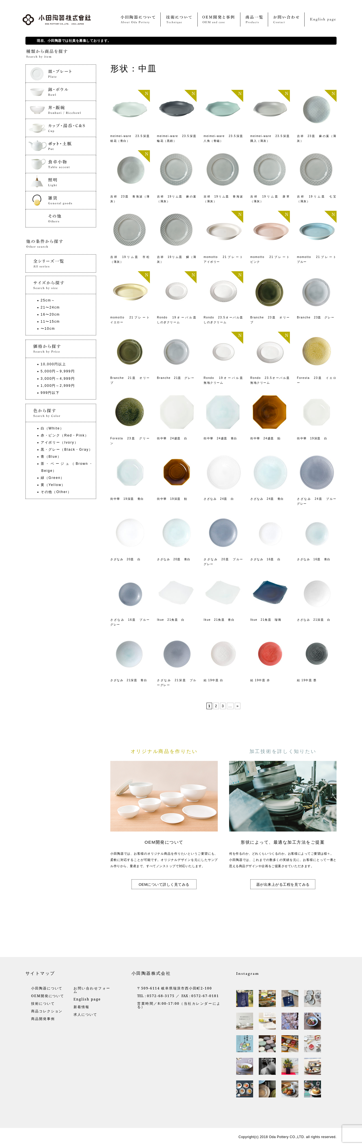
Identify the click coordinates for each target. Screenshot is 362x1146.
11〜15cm (50, 322)
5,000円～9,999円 (58, 371)
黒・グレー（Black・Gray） (67, 450)
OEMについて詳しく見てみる (164, 884)
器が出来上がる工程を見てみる (283, 884)
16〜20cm (50, 314)
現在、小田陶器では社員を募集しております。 (74, 41)
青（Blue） (51, 457)
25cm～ (48, 300)
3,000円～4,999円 (58, 379)
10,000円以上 (53, 364)
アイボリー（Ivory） (59, 442)
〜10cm (48, 329)
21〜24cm (50, 307)
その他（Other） (56, 492)
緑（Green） (53, 478)
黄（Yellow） (53, 485)
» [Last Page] (237, 706)
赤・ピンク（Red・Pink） (65, 435)
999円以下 (50, 393)
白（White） (52, 428)
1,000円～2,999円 (58, 386)
